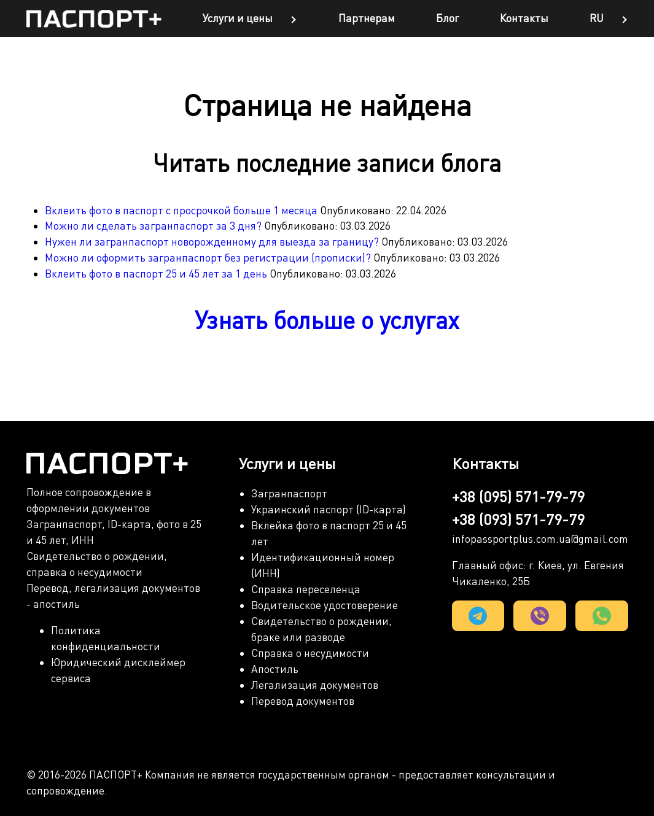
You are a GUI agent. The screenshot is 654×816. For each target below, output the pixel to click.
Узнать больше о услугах (327, 320)
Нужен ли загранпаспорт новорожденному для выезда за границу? (213, 241)
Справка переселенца (305, 589)
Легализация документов (314, 684)
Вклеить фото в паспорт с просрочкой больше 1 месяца (182, 210)
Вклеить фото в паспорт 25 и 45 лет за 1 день (157, 273)
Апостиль (274, 669)
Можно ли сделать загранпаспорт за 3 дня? (154, 225)
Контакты (524, 18)
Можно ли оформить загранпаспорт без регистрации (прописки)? (209, 257)
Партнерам (366, 18)
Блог (447, 18)
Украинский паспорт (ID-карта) (328, 509)
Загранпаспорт (289, 493)
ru (597, 18)
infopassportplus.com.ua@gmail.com (540, 538)
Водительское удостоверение (324, 605)
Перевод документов (302, 700)
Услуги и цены (238, 18)
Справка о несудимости (310, 653)
